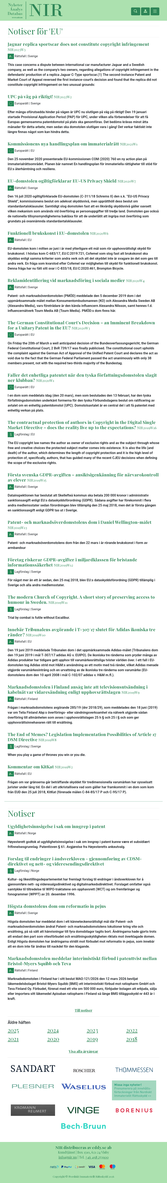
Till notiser (83, 1010)
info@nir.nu (68, 1157)
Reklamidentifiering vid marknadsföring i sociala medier (66, 280)
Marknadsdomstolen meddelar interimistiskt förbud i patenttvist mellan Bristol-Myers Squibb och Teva (82, 960)
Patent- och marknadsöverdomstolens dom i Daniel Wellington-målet (79, 522)
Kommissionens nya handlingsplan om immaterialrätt (63, 144)
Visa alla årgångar (83, 1051)
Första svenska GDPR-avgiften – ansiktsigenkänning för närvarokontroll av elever (83, 477)
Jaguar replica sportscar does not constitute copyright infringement (78, 44)
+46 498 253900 (97, 1157)
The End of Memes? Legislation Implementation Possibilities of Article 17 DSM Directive (82, 736)
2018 (131, 1039)
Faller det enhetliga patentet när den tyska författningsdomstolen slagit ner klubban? (82, 377)
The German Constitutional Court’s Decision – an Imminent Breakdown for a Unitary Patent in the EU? (81, 325)
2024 (53, 1030)
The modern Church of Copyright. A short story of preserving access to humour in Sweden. (81, 599)
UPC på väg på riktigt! (30, 96)
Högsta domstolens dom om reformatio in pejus (57, 906)
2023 (92, 1030)
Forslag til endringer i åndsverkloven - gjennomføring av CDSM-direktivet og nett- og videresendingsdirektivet (75, 861)
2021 (13, 1039)
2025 (13, 1030)
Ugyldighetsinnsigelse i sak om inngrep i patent (56, 826)
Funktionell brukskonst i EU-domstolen (48, 233)
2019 (92, 1039)
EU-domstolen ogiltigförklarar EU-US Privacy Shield (62, 181)
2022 (132, 1030)
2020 (53, 1039)
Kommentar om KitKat (31, 766)
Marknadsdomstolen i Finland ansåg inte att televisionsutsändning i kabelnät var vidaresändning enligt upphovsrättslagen (77, 689)
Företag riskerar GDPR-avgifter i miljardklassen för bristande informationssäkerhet (72, 562)
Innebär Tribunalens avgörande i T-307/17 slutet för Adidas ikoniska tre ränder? (81, 631)
